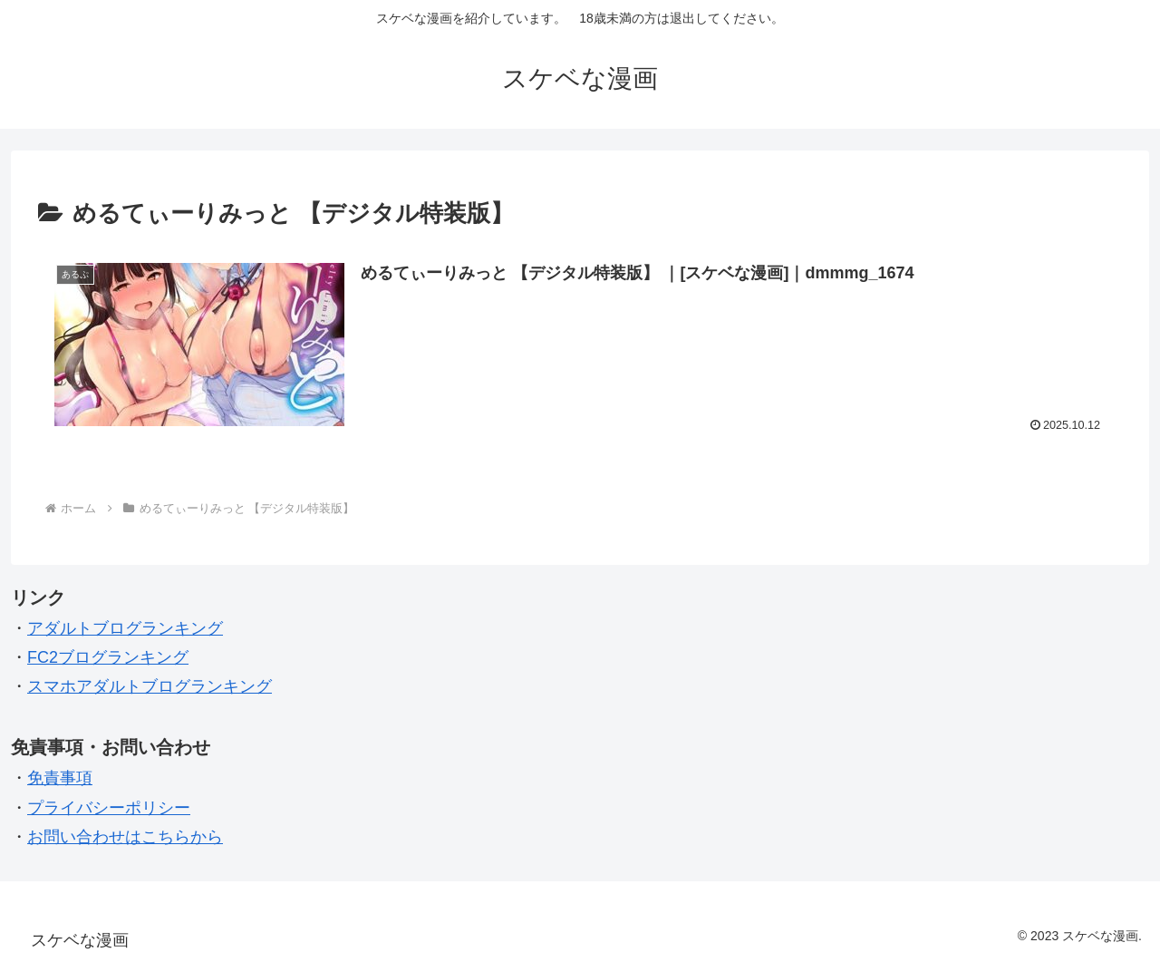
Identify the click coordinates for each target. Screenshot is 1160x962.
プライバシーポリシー (108, 808)
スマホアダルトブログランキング (149, 686)
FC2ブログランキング (107, 657)
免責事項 (59, 778)
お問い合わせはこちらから (125, 837)
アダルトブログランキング (125, 628)
